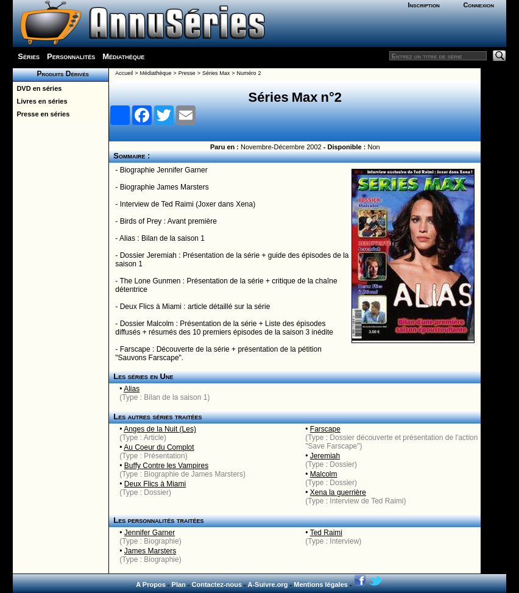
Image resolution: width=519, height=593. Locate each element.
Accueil (124, 73)
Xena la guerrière (338, 492)
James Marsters (150, 551)
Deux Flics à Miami (155, 484)
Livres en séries (40, 101)
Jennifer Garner (149, 532)
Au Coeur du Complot (159, 447)
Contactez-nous (217, 584)
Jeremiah (325, 456)
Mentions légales (321, 584)
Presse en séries (41, 114)
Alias (131, 389)
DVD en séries (37, 88)
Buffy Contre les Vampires (166, 465)
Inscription (423, 5)
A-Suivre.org (267, 584)
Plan (179, 584)
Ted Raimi (326, 532)
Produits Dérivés (61, 73)
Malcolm (323, 474)
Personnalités (71, 56)
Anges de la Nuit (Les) (160, 429)
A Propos (151, 584)
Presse (187, 73)
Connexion (478, 5)
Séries (29, 56)
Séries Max (216, 73)
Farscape (325, 429)
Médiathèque (123, 56)
